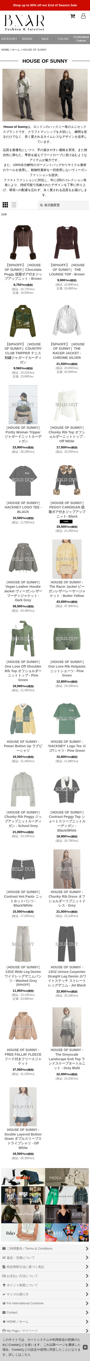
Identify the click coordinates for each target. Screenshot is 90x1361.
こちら (25, 1354)
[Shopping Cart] (72, 16)
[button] (63, 39)
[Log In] (83, 16)
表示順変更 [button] (50, 205)
